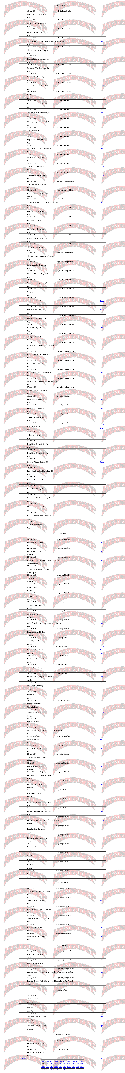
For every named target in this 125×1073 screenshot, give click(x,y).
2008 (82, 1064)
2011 (51, 1067)
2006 (73, 1064)
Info (101, 41)
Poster (102, 301)
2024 (64, 1070)
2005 (69, 1064)
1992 (56, 1061)
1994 (64, 1061)
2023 (60, 1070)
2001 (51, 1064)
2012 (56, 1067)
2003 (60, 1064)
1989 (43, 1061)
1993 (60, 1061)
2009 (43, 1067)
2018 (82, 1067)
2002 (56, 1064)
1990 (47, 1061)
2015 (69, 1067)
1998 (82, 1061)
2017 (77, 1067)
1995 (69, 1061)
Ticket (102, 86)
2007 (77, 1064)
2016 (73, 1067)
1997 (77, 1061)
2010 (47, 1067)
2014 (64, 1067)
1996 (73, 1061)
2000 (47, 1064)
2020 (47, 1070)
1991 (51, 1061)
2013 (60, 1067)
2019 (43, 1070)
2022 (56, 1070)
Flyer (101, 428)
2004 (64, 1064)
